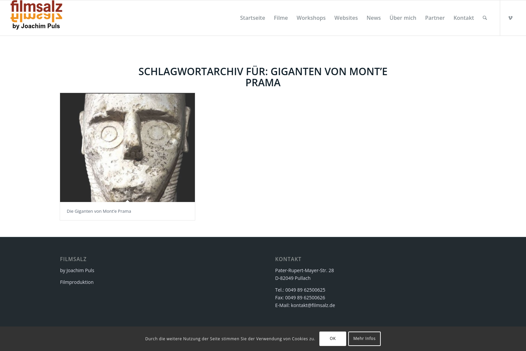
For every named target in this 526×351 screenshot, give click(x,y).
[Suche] (484, 18)
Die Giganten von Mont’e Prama (99, 211)
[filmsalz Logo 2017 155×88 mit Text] (36, 18)
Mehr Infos (364, 338)
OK (333, 338)
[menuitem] (253, 18)
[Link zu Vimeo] (511, 18)
